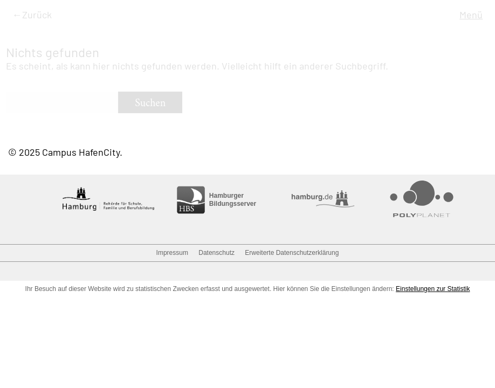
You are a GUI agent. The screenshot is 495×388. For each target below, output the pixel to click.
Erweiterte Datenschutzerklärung (292, 253)
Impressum (172, 253)
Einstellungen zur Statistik (433, 289)
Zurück (37, 14)
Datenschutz (216, 253)
